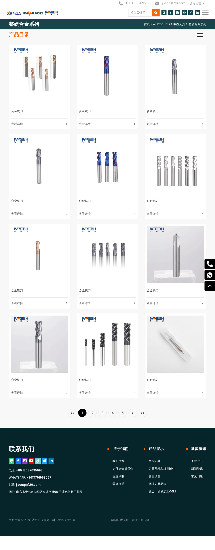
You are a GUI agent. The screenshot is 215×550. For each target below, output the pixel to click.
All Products (161, 24)
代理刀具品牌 (157, 495)
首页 (147, 24)
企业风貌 (118, 488)
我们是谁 (118, 473)
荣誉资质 (118, 495)
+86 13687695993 (135, 3)
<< (72, 424)
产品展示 (156, 460)
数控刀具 (179, 24)
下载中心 (197, 473)
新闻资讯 (198, 460)
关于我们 (120, 460)
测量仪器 (154, 488)
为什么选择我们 (123, 480)
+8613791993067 (38, 491)
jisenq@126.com (170, 3)
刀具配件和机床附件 (162, 480)
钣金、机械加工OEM (162, 503)
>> (143, 424)
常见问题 (197, 488)
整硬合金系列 (197, 24)
